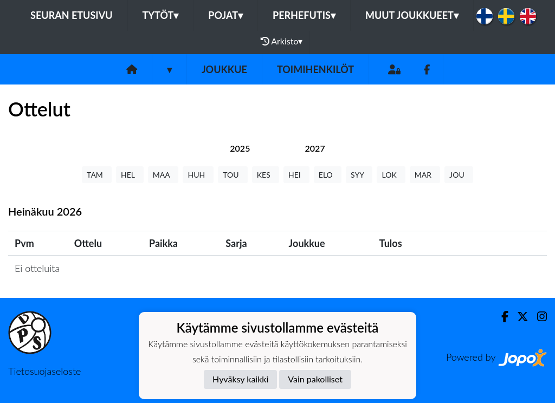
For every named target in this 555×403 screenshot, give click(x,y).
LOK (391, 174)
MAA (163, 174)
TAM (97, 174)
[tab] (240, 148)
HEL (130, 174)
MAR (425, 174)
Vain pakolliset (315, 379)
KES (265, 174)
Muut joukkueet (412, 15)
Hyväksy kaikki (240, 379)
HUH (198, 174)
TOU (233, 174)
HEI (296, 174)
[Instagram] (537, 316)
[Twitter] (518, 316)
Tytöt (161, 15)
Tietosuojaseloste (44, 371)
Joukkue (224, 69)
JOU (458, 174)
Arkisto (282, 41)
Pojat (225, 15)
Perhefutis (304, 15)
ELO (328, 174)
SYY (359, 174)
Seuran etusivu (71, 15)
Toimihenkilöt (315, 69)
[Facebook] (426, 69)
